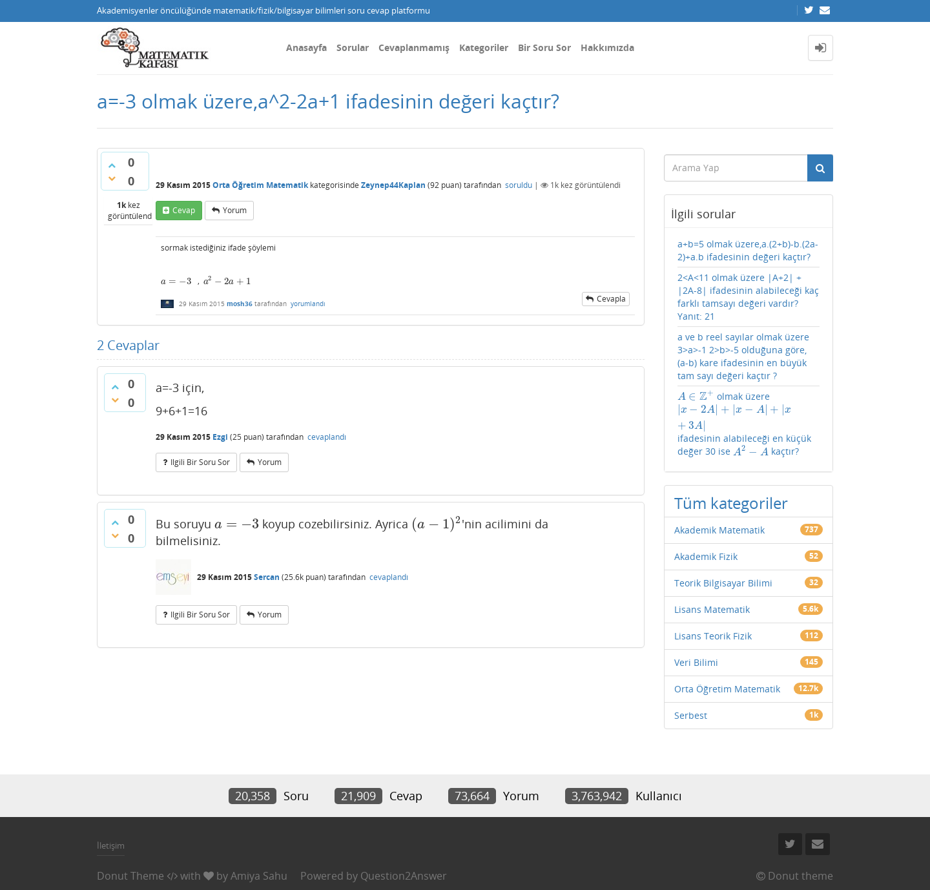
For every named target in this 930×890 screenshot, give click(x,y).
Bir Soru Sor (544, 47)
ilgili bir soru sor (200, 462)
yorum (235, 210)
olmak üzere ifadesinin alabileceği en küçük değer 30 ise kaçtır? (744, 424)
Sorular (352, 47)
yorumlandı (308, 303)
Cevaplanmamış (414, 47)
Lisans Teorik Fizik (713, 636)
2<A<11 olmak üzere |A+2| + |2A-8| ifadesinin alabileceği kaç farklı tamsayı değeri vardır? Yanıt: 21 (748, 296)
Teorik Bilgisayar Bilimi (723, 583)
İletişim (111, 845)
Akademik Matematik (719, 530)
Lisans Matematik (712, 609)
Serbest (690, 715)
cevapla (611, 298)
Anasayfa (306, 47)
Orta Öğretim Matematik (260, 185)
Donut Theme (130, 876)
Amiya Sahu (259, 876)
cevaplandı (326, 436)
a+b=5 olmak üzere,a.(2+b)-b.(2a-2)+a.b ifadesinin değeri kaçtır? (747, 250)
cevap (183, 210)
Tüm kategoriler (731, 502)
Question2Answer (403, 876)
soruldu (518, 185)
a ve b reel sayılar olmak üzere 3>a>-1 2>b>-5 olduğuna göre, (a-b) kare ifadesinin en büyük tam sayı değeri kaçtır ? (743, 356)
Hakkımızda (607, 47)
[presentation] (176, 281)
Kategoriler (483, 47)
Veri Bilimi (696, 662)
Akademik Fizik (706, 556)
